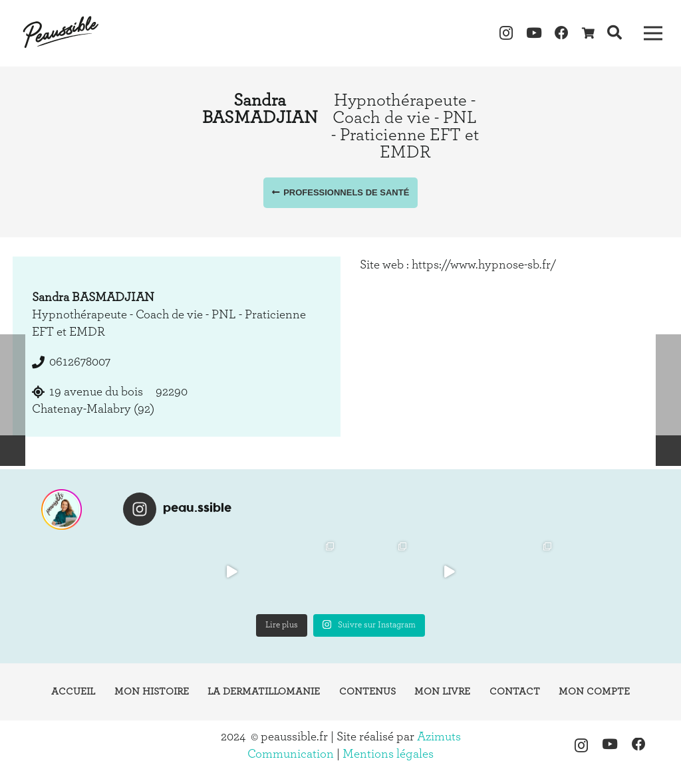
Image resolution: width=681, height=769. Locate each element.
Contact (514, 692)
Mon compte (594, 692)
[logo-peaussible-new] (61, 33)
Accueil (73, 692)
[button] (614, 33)
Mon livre (442, 692)
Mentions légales (388, 754)
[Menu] (652, 33)
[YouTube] (534, 33)
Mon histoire (151, 692)
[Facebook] (562, 33)
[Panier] (588, 33)
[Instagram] (507, 33)
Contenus (367, 692)
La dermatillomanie (263, 692)
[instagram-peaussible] (61, 509)
